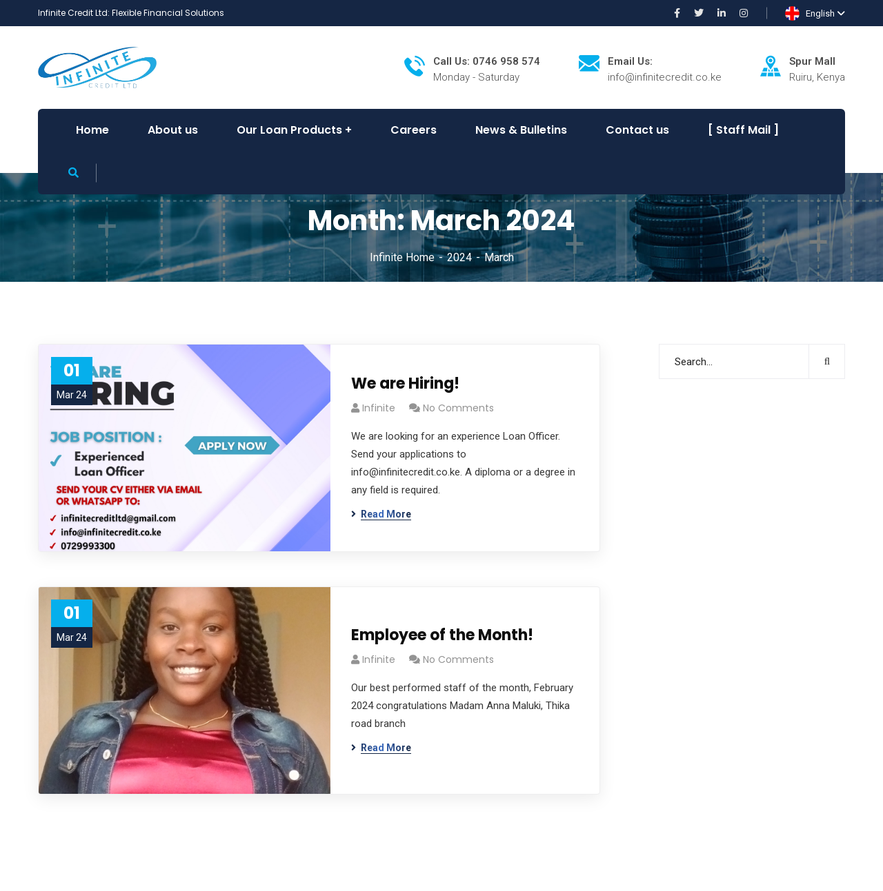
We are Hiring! (405, 383)
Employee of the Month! (442, 635)
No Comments (458, 408)
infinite (378, 408)
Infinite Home (402, 257)
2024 (459, 257)
